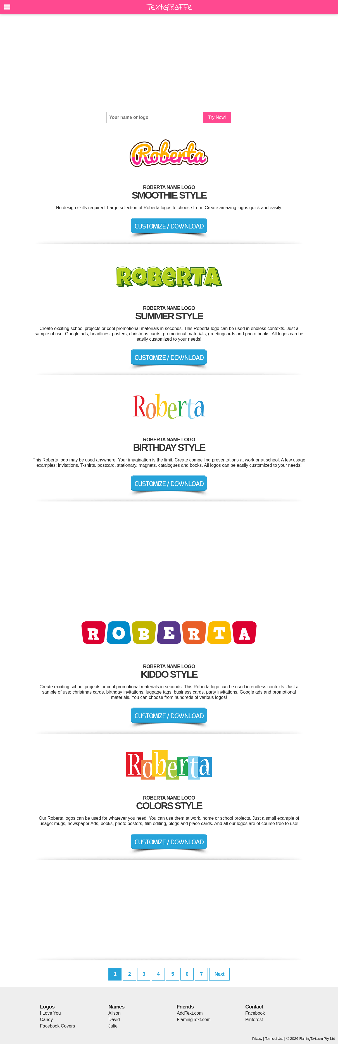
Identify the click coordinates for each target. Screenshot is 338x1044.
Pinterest (254, 1019)
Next (219, 974)
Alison (114, 1013)
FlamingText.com (194, 1019)
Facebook (255, 1013)
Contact (254, 1007)
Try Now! (217, 117)
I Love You (50, 1013)
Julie (113, 1026)
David (114, 1019)
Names (116, 1007)
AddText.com (190, 1013)
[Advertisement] (169, 63)
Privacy (257, 1038)
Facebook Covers (57, 1026)
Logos (47, 1007)
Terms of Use (274, 1038)
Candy (46, 1019)
